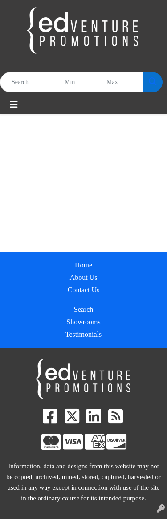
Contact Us (84, 290)
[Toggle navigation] (13, 104)
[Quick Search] (30, 82)
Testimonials (83, 334)
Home (83, 265)
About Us (84, 277)
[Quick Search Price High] (123, 82)
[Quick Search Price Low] (81, 82)
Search (84, 309)
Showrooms (83, 322)
